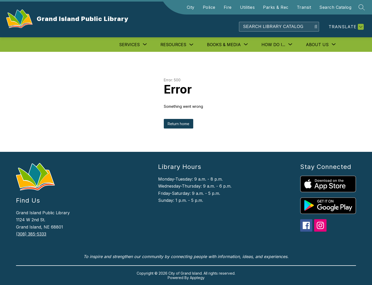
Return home (178, 124)
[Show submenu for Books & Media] (224, 44)
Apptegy (197, 277)
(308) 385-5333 (31, 234)
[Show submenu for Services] (129, 44)
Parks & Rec (276, 7)
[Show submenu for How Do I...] (273, 44)
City (191, 7)
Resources (173, 44)
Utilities (247, 7)
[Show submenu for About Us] (317, 44)
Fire (228, 7)
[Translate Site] (345, 27)
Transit (304, 7)
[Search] (276, 26)
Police (209, 7)
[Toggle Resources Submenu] (191, 44)
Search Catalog (335, 7)
